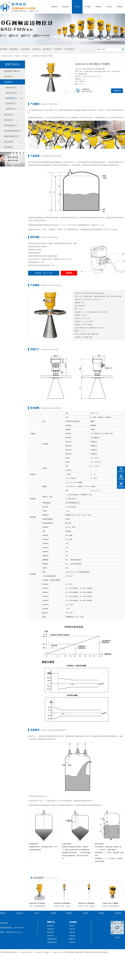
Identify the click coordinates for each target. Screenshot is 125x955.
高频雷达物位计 (11, 87)
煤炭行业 (72, 939)
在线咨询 (117, 91)
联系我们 (120, 7)
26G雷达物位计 (25, 49)
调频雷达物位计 (11, 93)
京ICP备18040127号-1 (27, 952)
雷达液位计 (65, 7)
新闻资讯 (98, 7)
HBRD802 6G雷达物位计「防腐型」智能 (68, 903)
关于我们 (109, 7)
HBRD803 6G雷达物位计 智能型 (42, 56)
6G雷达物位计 (58, 49)
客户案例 (88, 7)
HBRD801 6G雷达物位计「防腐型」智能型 (94, 903)
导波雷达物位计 (70, 49)
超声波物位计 (47, 49)
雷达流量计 (8, 147)
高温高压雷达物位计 (12, 131)
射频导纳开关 (11, 109)
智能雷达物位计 (11, 98)
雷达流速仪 (8, 142)
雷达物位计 (26, 56)
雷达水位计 (8, 120)
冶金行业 (72, 932)
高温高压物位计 (52, 942)
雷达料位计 (8, 115)
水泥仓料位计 (36, 49)
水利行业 (72, 935)
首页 (10, 56)
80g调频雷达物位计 (12, 71)
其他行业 (72, 942)
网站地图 (118, 913)
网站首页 (54, 7)
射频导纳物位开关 (11, 136)
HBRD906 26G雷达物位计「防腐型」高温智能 (46, 903)
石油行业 (72, 929)
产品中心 (77, 7)
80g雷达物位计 (14, 49)
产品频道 (17, 56)
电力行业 (72, 925)
